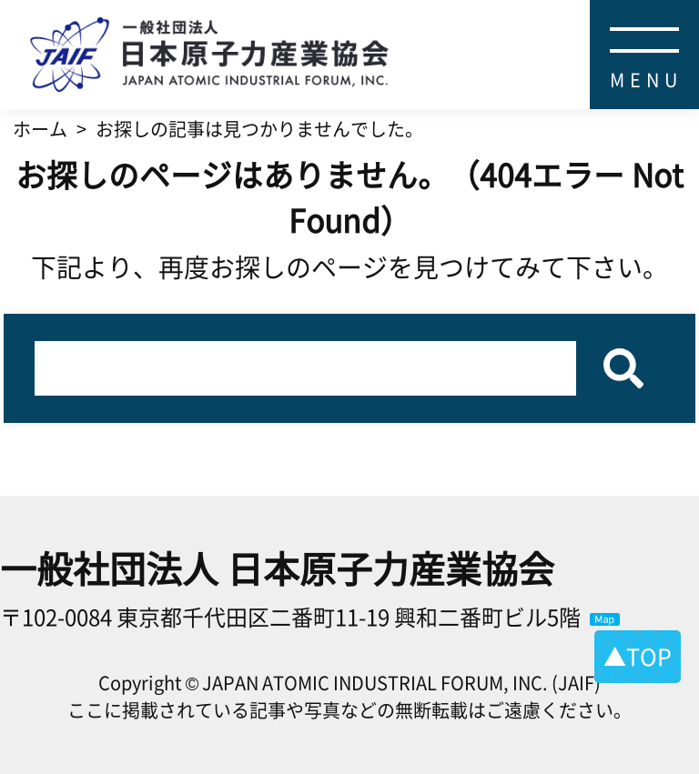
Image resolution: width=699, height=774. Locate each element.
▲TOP (637, 656)
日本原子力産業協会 (364, 22)
